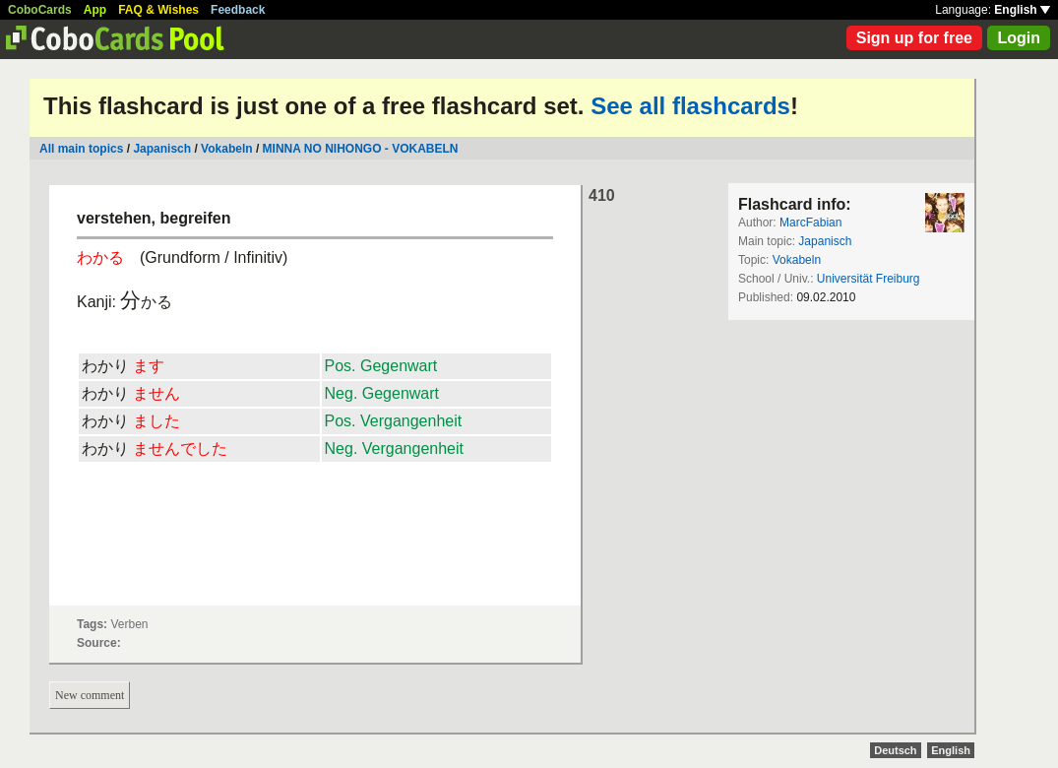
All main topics (81, 149)
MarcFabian (810, 222)
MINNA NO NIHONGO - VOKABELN (361, 149)
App (95, 10)
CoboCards (40, 10)
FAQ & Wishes (158, 10)
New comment (89, 695)
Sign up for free (914, 38)
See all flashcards (690, 106)
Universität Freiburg (868, 279)
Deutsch (895, 750)
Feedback (238, 10)
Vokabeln (226, 149)
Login (1018, 38)
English (1022, 10)
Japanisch (162, 149)
